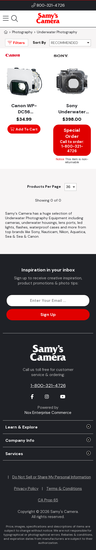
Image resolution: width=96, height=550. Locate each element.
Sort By (39, 42)
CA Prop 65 (48, 500)
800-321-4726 (51, 5)
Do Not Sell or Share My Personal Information (51, 477)
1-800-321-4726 (48, 385)
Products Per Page (44, 186)
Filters (16, 42)
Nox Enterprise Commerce (48, 412)
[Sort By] (70, 42)
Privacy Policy (26, 488)
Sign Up (48, 314)
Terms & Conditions (64, 488)
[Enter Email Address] (47, 300)
